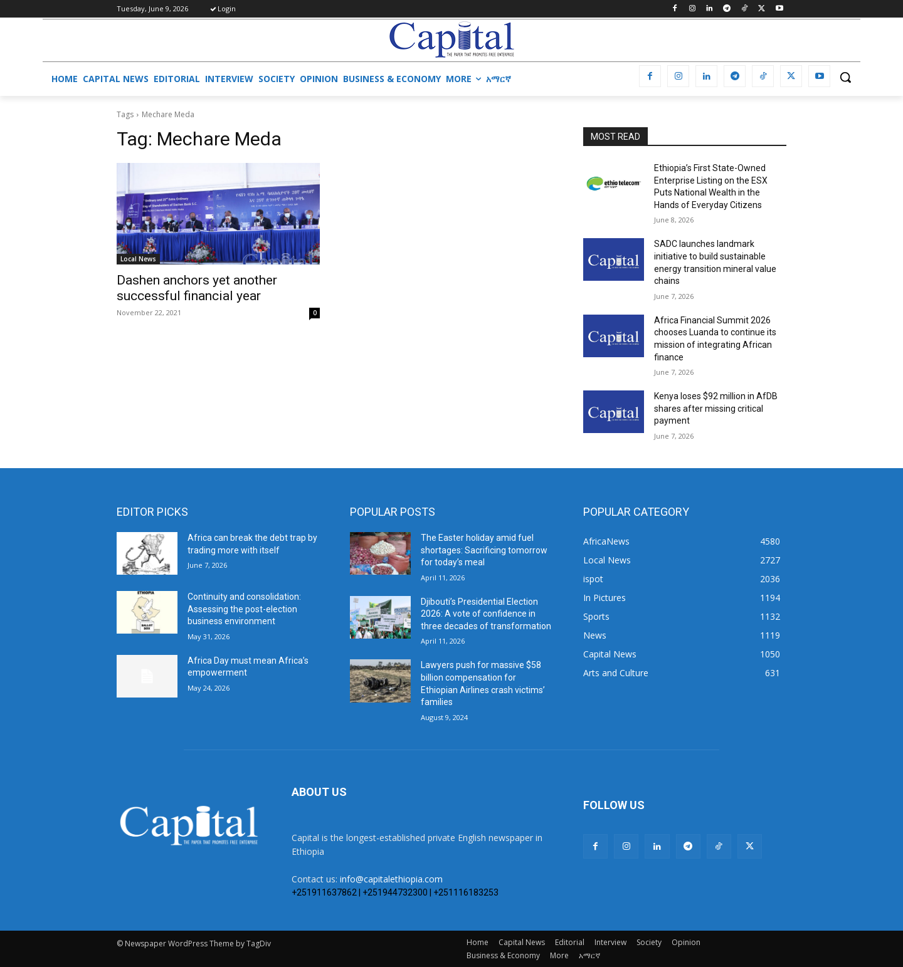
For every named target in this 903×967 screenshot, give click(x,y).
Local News (138, 258)
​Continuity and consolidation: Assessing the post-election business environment (244, 609)
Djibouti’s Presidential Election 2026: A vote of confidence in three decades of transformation (486, 614)
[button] (845, 77)
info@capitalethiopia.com (391, 879)
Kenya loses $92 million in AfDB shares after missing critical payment (716, 408)
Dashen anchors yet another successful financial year (197, 288)
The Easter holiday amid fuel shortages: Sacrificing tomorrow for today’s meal (484, 550)
